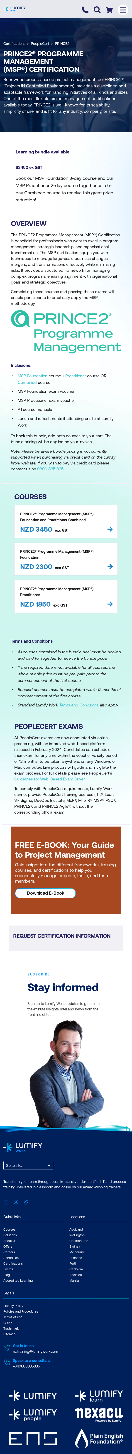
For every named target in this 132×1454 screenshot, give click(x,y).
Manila (74, 1280)
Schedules (11, 1258)
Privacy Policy (13, 1306)
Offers (7, 1246)
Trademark (11, 1328)
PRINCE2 (62, 44)
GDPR (7, 1323)
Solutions (10, 1235)
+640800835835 (26, 1366)
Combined (27, 382)
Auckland (76, 1229)
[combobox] (6, 1165)
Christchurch (78, 1241)
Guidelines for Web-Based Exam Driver (49, 779)
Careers (9, 1252)
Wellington (77, 1235)
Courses (9, 1229)
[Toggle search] (97, 9)
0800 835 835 (50, 469)
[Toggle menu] (123, 10)
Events (8, 1269)
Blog (6, 1275)
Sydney (74, 1246)
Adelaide (75, 1275)
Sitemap (9, 1334)
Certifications (14, 44)
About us (9, 1241)
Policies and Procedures (20, 1311)
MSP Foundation (32, 375)
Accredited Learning (18, 1280)
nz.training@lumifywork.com (35, 1351)
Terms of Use (12, 1317)
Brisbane (75, 1258)
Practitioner (75, 375)
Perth (73, 1263)
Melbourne (77, 1252)
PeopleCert (40, 44)
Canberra (76, 1269)
